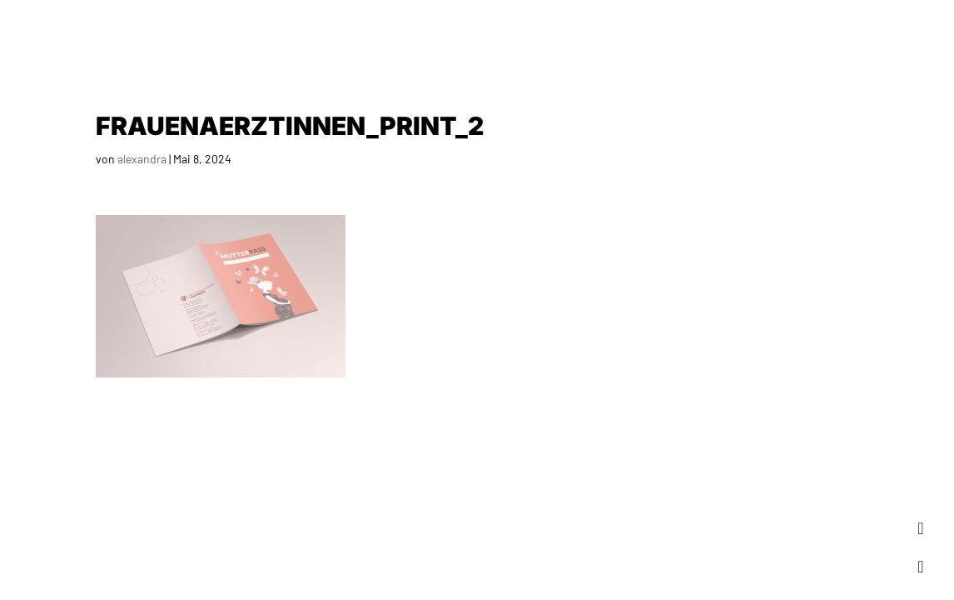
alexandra (141, 159)
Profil (705, 33)
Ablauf (826, 33)
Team (765, 33)
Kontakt (899, 33)
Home (557, 33)
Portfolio (630, 33)
